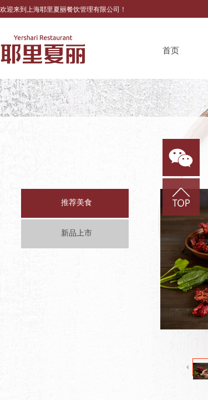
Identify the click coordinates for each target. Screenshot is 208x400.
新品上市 (76, 233)
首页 (171, 50)
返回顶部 (181, 197)
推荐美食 (76, 202)
